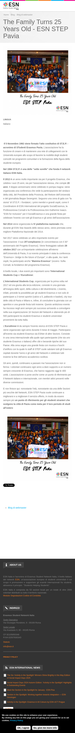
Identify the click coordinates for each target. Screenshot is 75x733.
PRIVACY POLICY (10, 657)
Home (6, 15)
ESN (17, 579)
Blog (13, 15)
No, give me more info (45, 728)
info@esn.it (8, 646)
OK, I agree (23, 728)
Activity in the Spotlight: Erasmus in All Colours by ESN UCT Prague (36, 702)
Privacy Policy (16, 720)
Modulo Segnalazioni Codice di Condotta (22, 595)
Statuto (6, 642)
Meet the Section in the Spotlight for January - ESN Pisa (31, 690)
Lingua (7, 119)
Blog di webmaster (25, 15)
